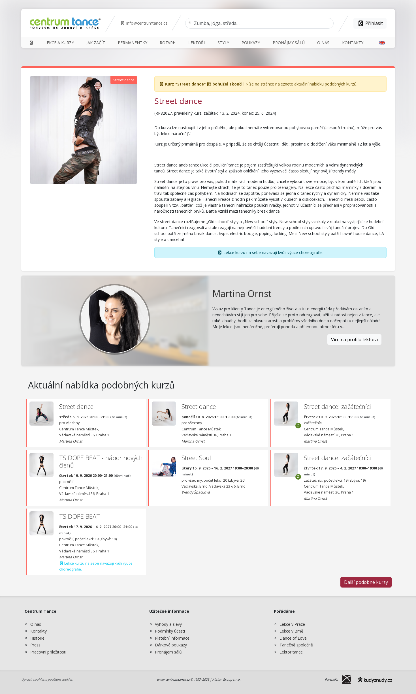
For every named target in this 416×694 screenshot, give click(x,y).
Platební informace (172, 638)
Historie (37, 638)
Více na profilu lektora (354, 339)
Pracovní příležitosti (48, 652)
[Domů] (31, 42)
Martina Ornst (242, 293)
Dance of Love (293, 638)
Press (35, 645)
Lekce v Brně (291, 631)
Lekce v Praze (292, 624)
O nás (35, 624)
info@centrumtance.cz (144, 23)
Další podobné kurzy (366, 582)
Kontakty (38, 631)
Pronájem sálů (168, 652)
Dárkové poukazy (171, 645)
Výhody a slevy (168, 624)
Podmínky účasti (170, 631)
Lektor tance (291, 652)
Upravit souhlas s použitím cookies (46, 679)
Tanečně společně (296, 645)
